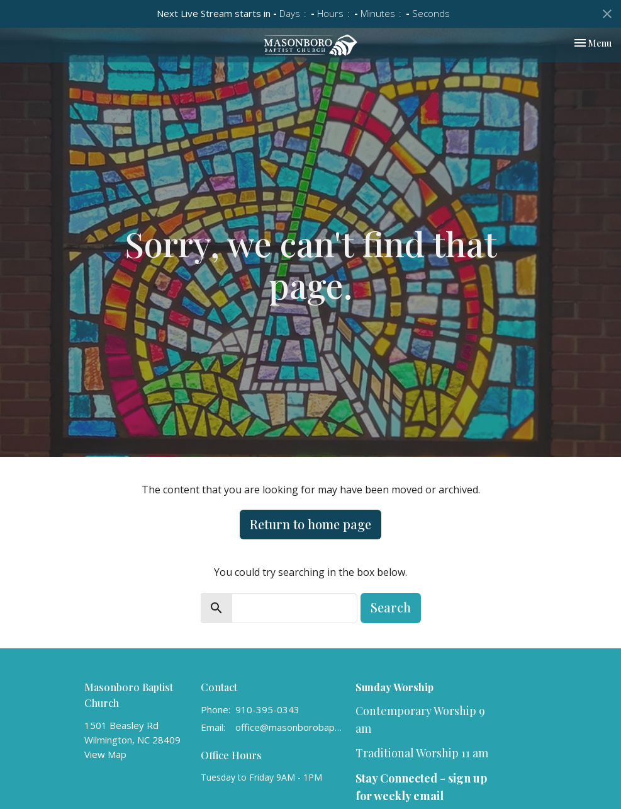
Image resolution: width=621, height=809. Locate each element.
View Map (105, 754)
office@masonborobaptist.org (289, 727)
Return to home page (310, 523)
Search (391, 607)
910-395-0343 (267, 709)
